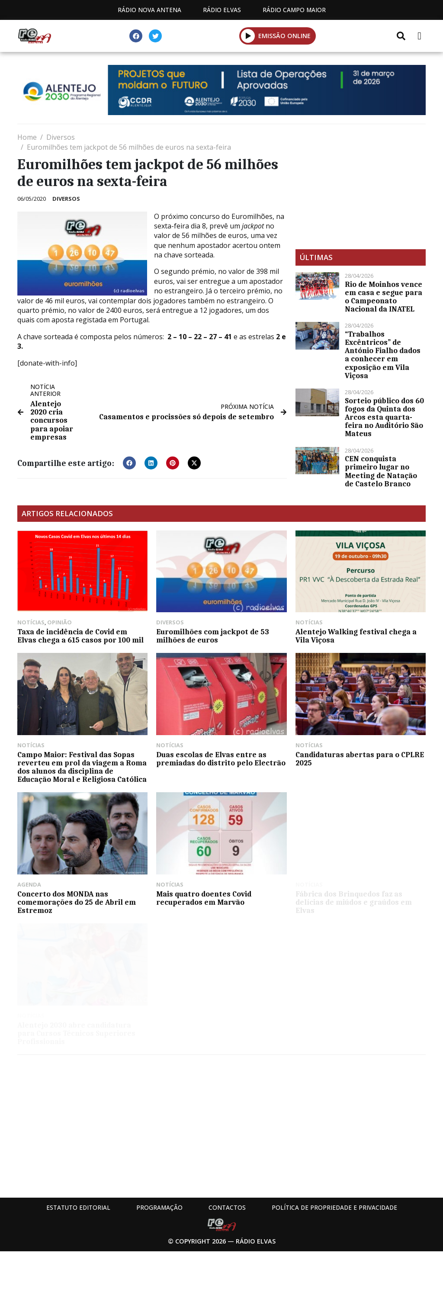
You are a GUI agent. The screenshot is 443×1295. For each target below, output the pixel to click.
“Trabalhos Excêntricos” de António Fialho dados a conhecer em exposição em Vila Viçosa (383, 355)
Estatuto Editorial (78, 1207)
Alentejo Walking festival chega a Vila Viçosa (356, 635)
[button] (248, 36)
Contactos (227, 1207)
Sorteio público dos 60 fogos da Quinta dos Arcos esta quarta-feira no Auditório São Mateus (384, 417)
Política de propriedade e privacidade (334, 1207)
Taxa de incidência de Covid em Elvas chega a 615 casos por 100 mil (80, 635)
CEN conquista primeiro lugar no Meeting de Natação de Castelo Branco (381, 471)
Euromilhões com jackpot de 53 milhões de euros (212, 635)
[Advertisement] (360, 186)
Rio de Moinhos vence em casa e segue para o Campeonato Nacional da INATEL (383, 297)
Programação (159, 1207)
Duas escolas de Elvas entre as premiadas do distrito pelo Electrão (221, 758)
